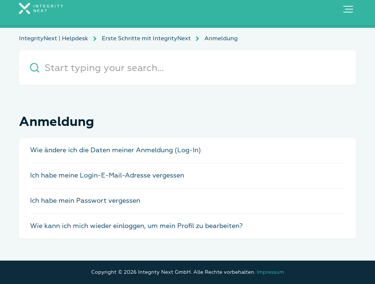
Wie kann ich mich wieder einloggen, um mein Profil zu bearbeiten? (136, 226)
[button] (348, 9)
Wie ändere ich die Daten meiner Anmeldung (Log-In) (115, 150)
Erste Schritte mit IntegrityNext (146, 38)
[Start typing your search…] (187, 67)
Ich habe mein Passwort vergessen (85, 201)
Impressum (270, 272)
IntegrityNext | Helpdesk (53, 38)
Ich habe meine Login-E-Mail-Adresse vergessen (107, 175)
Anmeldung (221, 38)
